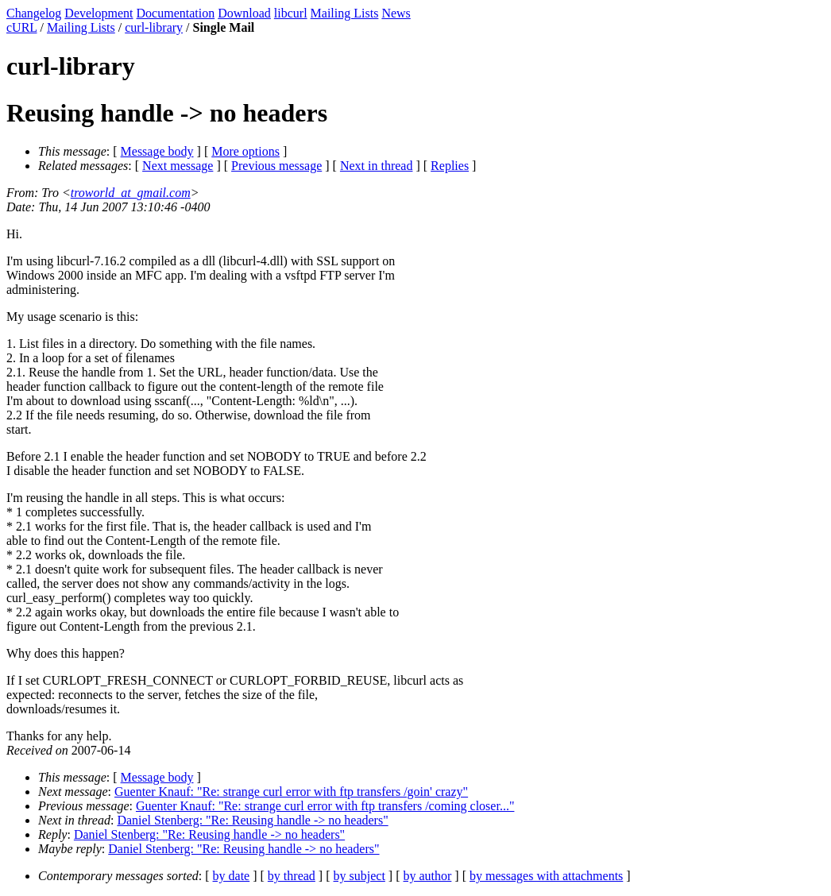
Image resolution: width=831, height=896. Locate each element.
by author (427, 875)
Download (244, 13)
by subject (359, 875)
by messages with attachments (546, 875)
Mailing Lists (345, 13)
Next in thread (376, 165)
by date (231, 875)
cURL (21, 27)
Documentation (176, 13)
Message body (157, 151)
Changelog (33, 13)
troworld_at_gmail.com (131, 192)
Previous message (276, 165)
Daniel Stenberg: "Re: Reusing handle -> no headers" (252, 820)
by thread (291, 875)
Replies (450, 165)
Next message (177, 165)
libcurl (290, 13)
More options (245, 151)
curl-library (154, 27)
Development (98, 13)
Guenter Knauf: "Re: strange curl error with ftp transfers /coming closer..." (325, 806)
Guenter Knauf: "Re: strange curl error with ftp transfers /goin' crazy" (291, 791)
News (395, 13)
